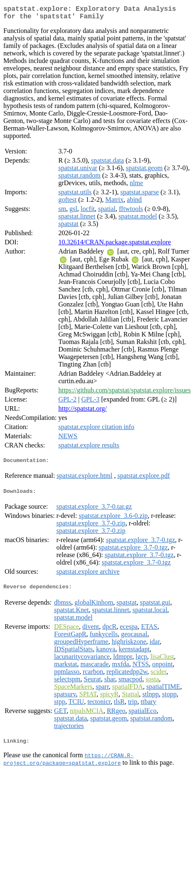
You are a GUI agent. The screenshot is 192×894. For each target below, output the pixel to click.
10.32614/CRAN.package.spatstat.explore (114, 245)
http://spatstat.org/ (82, 411)
